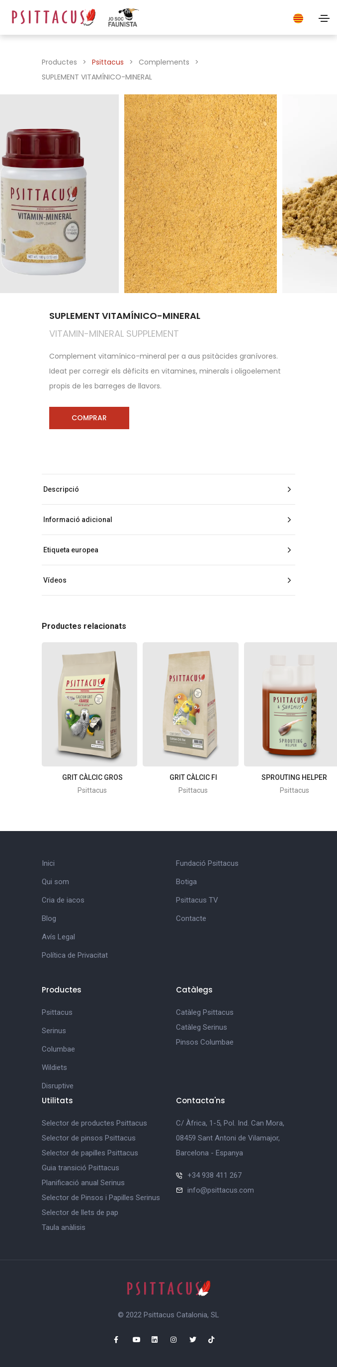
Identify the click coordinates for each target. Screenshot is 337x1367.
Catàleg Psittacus (205, 1012)
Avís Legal (58, 936)
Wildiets (54, 1067)
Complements (164, 62)
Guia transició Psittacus (80, 1167)
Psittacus (108, 62)
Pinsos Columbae (205, 1042)
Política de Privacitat (75, 955)
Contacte (191, 918)
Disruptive (58, 1085)
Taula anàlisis (63, 1227)
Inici (48, 863)
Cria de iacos (63, 900)
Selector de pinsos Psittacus (89, 1138)
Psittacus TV (197, 900)
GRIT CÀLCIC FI (193, 777)
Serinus (54, 1030)
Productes (59, 62)
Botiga (186, 881)
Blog (49, 918)
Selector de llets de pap (80, 1212)
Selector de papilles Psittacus (90, 1152)
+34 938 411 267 (214, 1175)
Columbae (58, 1049)
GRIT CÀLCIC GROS (92, 777)
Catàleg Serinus (201, 1027)
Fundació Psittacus (207, 863)
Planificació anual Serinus (83, 1182)
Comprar (89, 418)
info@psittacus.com (220, 1190)
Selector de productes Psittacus (94, 1123)
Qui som (55, 881)
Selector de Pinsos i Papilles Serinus (101, 1197)
